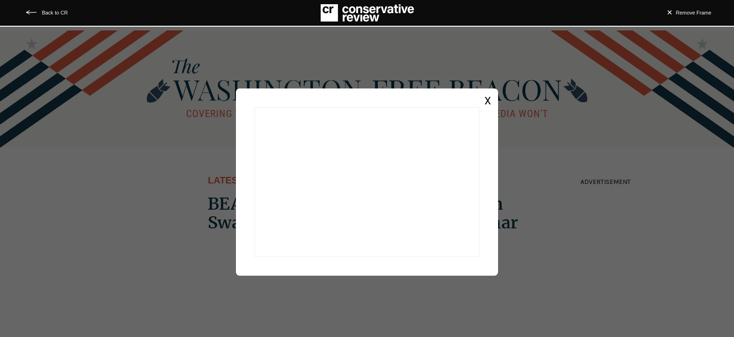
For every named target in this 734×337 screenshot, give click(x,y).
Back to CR (55, 12)
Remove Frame (694, 12)
